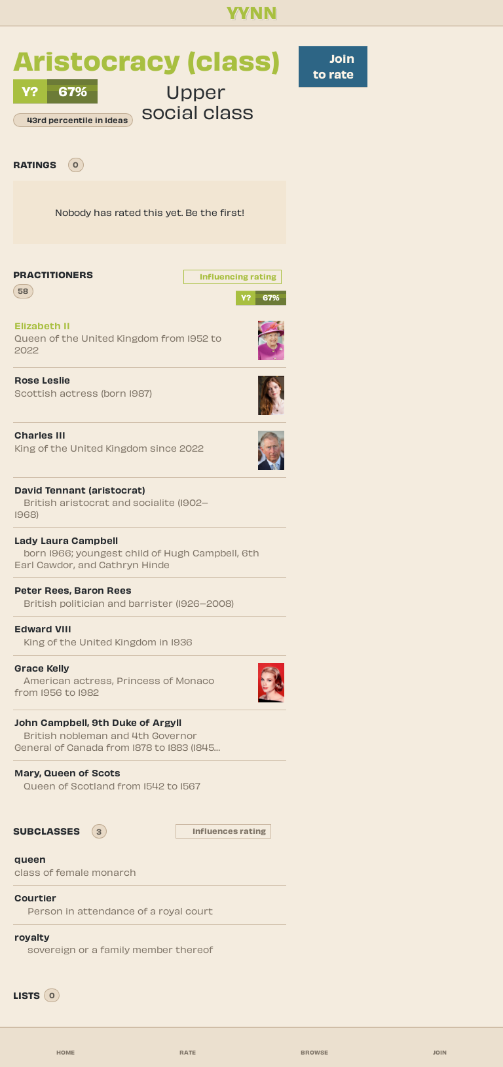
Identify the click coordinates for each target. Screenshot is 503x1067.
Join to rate (333, 66)
